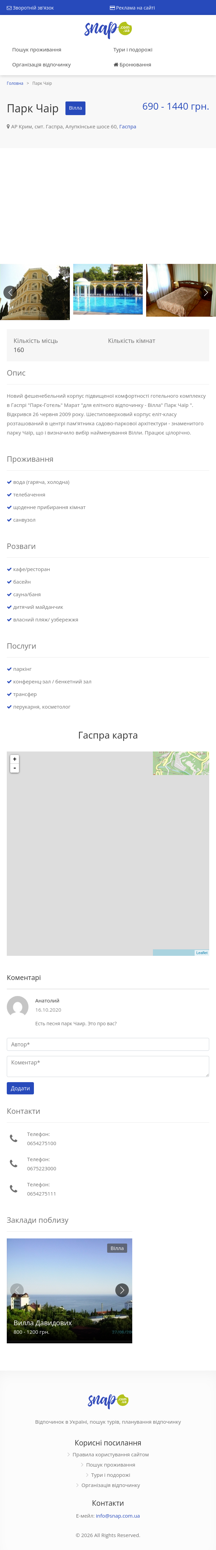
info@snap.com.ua (118, 1515)
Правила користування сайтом (111, 1454)
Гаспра (127, 126)
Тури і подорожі (133, 49)
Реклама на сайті (132, 7)
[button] (206, 292)
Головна (15, 83)
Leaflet (202, 953)
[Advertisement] (108, 206)
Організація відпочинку (41, 64)
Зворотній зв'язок (30, 7)
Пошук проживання (36, 49)
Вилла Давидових (43, 1322)
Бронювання (132, 64)
